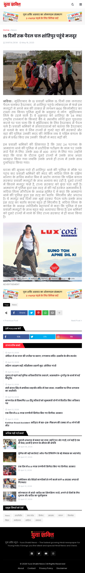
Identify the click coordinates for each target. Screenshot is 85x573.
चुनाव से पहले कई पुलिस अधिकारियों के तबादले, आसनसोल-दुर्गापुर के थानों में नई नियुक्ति (42, 377)
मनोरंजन (17, 520)
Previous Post (11, 320)
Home (6, 30)
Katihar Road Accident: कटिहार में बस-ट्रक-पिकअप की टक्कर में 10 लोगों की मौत (42, 424)
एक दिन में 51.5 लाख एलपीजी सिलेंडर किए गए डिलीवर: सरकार (34, 413)
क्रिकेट (41, 515)
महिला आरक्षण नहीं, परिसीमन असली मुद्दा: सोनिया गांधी (30, 366)
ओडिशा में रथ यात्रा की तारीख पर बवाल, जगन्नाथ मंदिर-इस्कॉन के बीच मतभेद (40, 356)
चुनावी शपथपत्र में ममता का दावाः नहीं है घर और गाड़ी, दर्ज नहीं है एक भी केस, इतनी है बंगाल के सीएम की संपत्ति (49, 442)
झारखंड (51, 515)
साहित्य (28, 520)
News (14, 30)
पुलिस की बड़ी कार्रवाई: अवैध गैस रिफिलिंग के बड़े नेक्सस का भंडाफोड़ (49, 453)
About (21, 568)
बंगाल (60, 515)
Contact (32, 568)
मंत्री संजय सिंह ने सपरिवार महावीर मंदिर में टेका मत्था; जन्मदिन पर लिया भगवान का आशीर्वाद (42, 389)
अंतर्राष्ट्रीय (18, 515)
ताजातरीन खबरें (12, 345)
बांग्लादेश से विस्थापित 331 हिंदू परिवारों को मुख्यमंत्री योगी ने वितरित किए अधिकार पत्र (42, 402)
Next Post (75, 320)
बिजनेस (71, 515)
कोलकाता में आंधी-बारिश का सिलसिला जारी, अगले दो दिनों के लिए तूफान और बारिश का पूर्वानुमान (49, 494)
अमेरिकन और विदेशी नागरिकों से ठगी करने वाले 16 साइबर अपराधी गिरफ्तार (48, 481)
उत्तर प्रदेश (30, 515)
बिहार (7, 520)
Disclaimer (62, 568)
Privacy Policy (46, 568)
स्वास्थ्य (38, 520)
